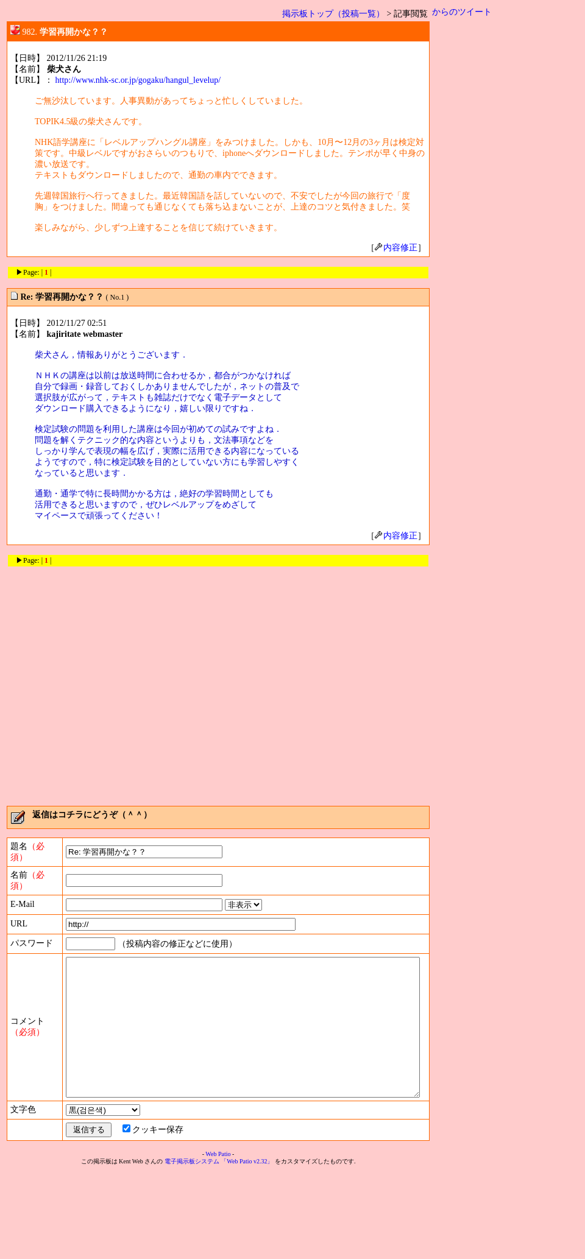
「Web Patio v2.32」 (249, 1247)
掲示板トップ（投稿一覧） (338, 13)
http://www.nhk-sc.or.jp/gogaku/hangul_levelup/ (138, 80)
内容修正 (401, 247)
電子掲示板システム (194, 1247)
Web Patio (220, 1240)
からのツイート (467, 11)
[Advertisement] (114, 682)
